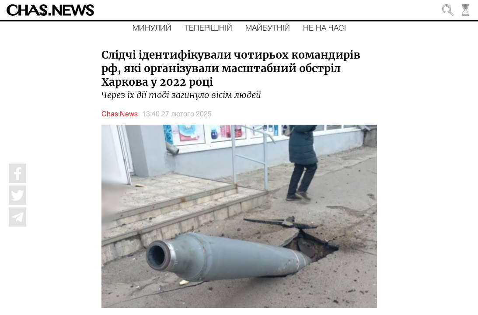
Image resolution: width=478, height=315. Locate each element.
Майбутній (267, 28)
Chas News (119, 115)
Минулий (152, 28)
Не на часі (324, 28)
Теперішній (208, 28)
